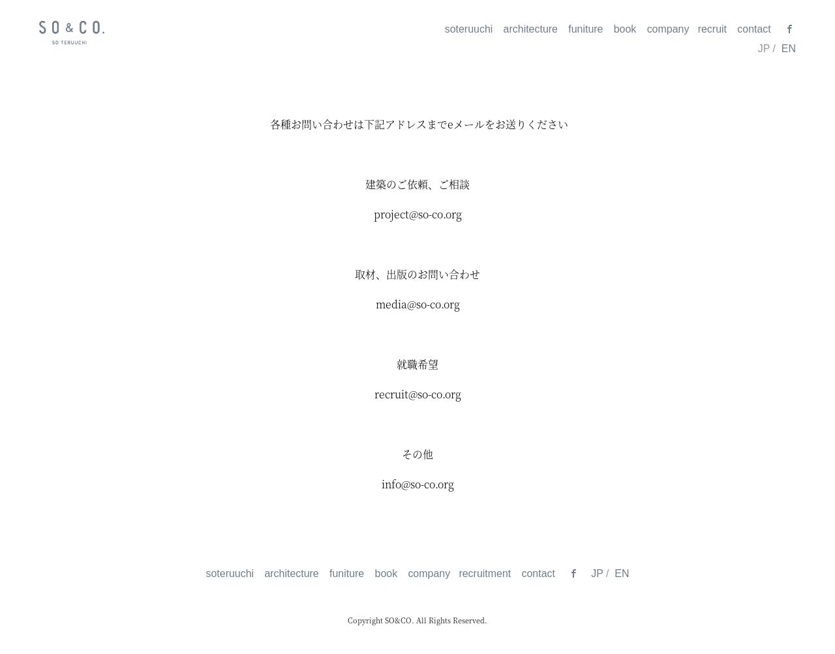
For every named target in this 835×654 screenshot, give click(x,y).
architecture (531, 29)
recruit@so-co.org (417, 394)
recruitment (485, 573)
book (625, 29)
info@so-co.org (418, 484)
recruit (712, 29)
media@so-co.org (418, 304)
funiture (585, 29)
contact (753, 29)
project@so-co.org (418, 214)
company (668, 29)
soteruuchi (469, 29)
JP (597, 573)
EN (789, 48)
